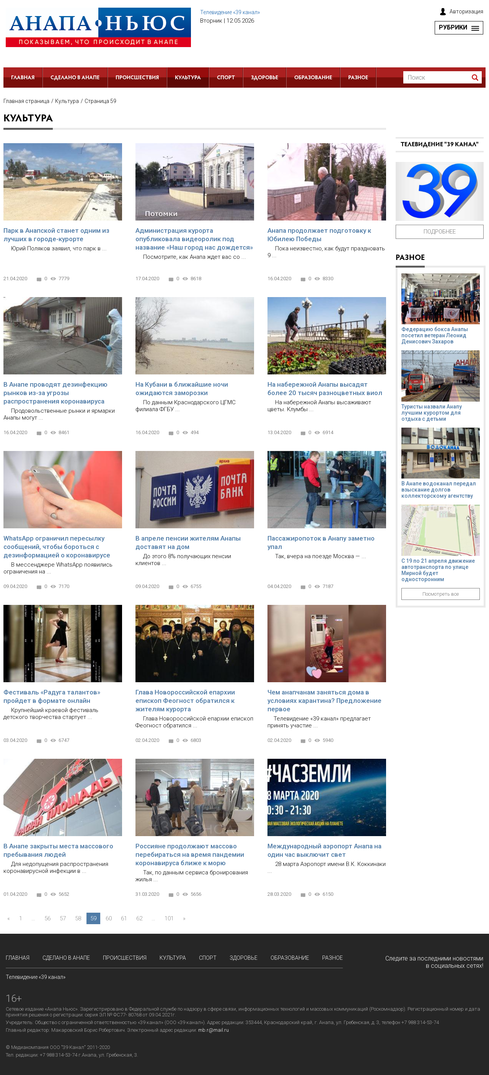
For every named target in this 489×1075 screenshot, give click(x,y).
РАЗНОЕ (358, 78)
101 (169, 918)
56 (47, 918)
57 (63, 918)
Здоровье (264, 78)
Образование (313, 78)
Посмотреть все (440, 594)
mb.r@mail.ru (213, 1030)
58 (78, 918)
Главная (22, 78)
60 (109, 918)
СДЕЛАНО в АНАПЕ (75, 78)
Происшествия (137, 78)
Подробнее (440, 231)
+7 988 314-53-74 (58, 1055)
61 (124, 918)
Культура (188, 78)
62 (139, 918)
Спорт (226, 78)
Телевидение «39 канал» (230, 12)
